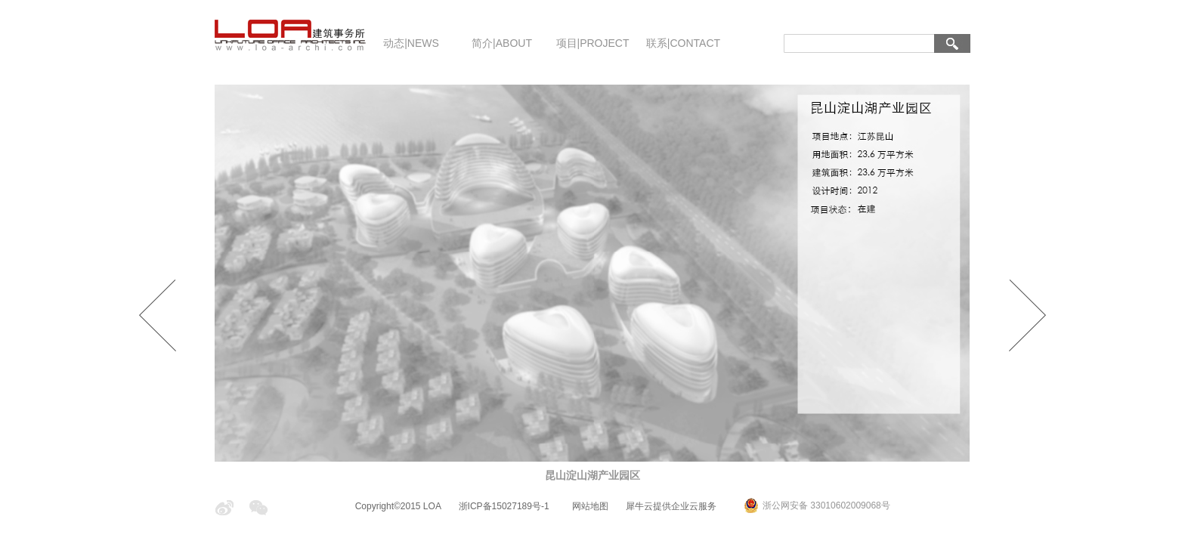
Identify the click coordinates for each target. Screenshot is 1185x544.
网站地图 (587, 506)
